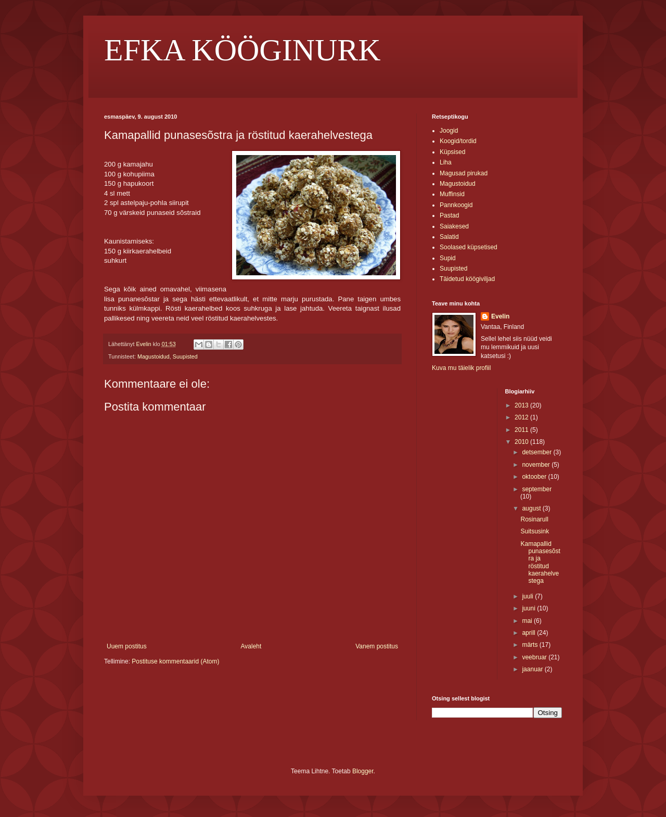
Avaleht (251, 646)
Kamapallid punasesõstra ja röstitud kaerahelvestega (540, 562)
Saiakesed (454, 226)
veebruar (535, 657)
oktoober (535, 476)
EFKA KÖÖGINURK (242, 50)
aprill (529, 632)
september (537, 489)
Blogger (363, 771)
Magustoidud (153, 356)
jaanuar (533, 669)
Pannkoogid (456, 205)
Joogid (449, 130)
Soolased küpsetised (468, 247)
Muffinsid (452, 194)
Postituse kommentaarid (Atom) (175, 661)
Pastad (449, 215)
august (532, 508)
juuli (528, 596)
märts (530, 644)
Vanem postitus (376, 646)
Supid (448, 258)
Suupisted (185, 356)
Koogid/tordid (458, 141)
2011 (522, 429)
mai (528, 620)
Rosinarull (534, 519)
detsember (537, 452)
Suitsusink (534, 531)
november (537, 464)
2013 (522, 405)
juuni (529, 608)
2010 (522, 441)
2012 (522, 417)
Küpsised (452, 152)
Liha (446, 162)
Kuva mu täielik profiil (461, 368)
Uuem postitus (127, 646)
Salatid (449, 236)
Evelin (500, 316)
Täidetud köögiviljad (467, 279)
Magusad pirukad (464, 173)
